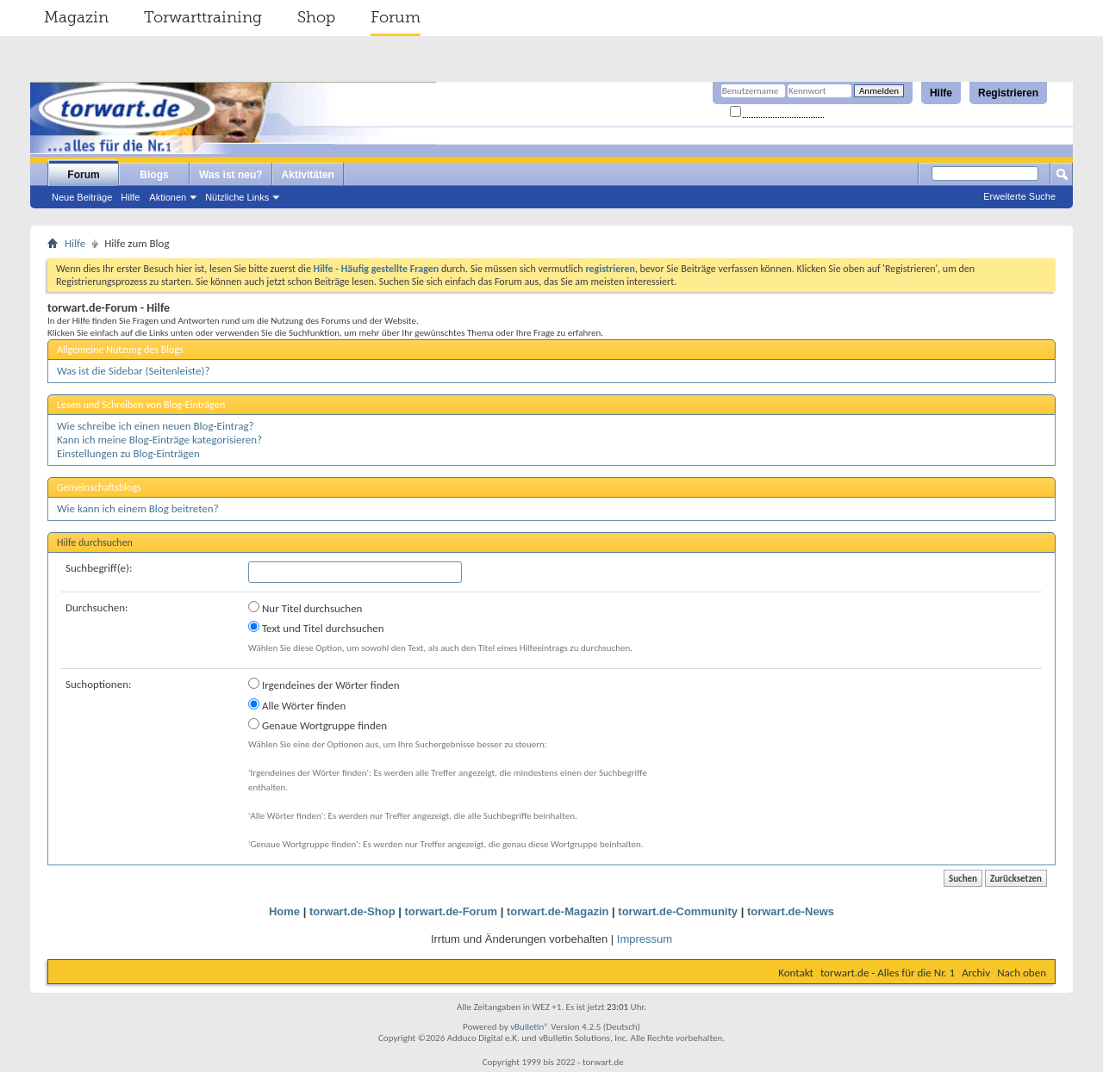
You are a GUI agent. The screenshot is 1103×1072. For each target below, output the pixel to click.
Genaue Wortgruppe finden (317, 725)
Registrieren (1008, 93)
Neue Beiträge (82, 197)
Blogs (154, 175)
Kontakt (795, 972)
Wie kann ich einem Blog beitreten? (138, 508)
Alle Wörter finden (297, 705)
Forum (396, 17)
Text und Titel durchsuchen (316, 628)
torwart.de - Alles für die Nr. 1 (887, 972)
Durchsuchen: (96, 607)
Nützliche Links (237, 197)
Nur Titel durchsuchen (305, 608)
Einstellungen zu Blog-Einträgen (128, 453)
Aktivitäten (308, 175)
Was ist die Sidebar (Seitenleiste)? (133, 370)
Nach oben (1021, 972)
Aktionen (167, 197)
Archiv (976, 972)
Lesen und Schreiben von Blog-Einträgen (141, 405)
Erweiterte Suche (1019, 196)
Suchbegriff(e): (98, 567)
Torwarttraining (203, 17)
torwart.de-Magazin (557, 911)
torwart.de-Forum (451, 911)
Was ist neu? (231, 175)
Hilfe (941, 93)
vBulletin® (529, 1026)
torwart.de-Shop (352, 911)
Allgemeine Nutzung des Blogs (120, 350)
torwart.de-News (790, 911)
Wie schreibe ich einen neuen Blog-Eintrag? (155, 425)
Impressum (644, 939)
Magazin (76, 17)
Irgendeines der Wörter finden (324, 684)
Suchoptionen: (98, 684)
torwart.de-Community (678, 911)
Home (284, 911)
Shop (316, 17)
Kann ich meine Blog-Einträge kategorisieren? (159, 439)
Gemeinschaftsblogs (99, 487)
